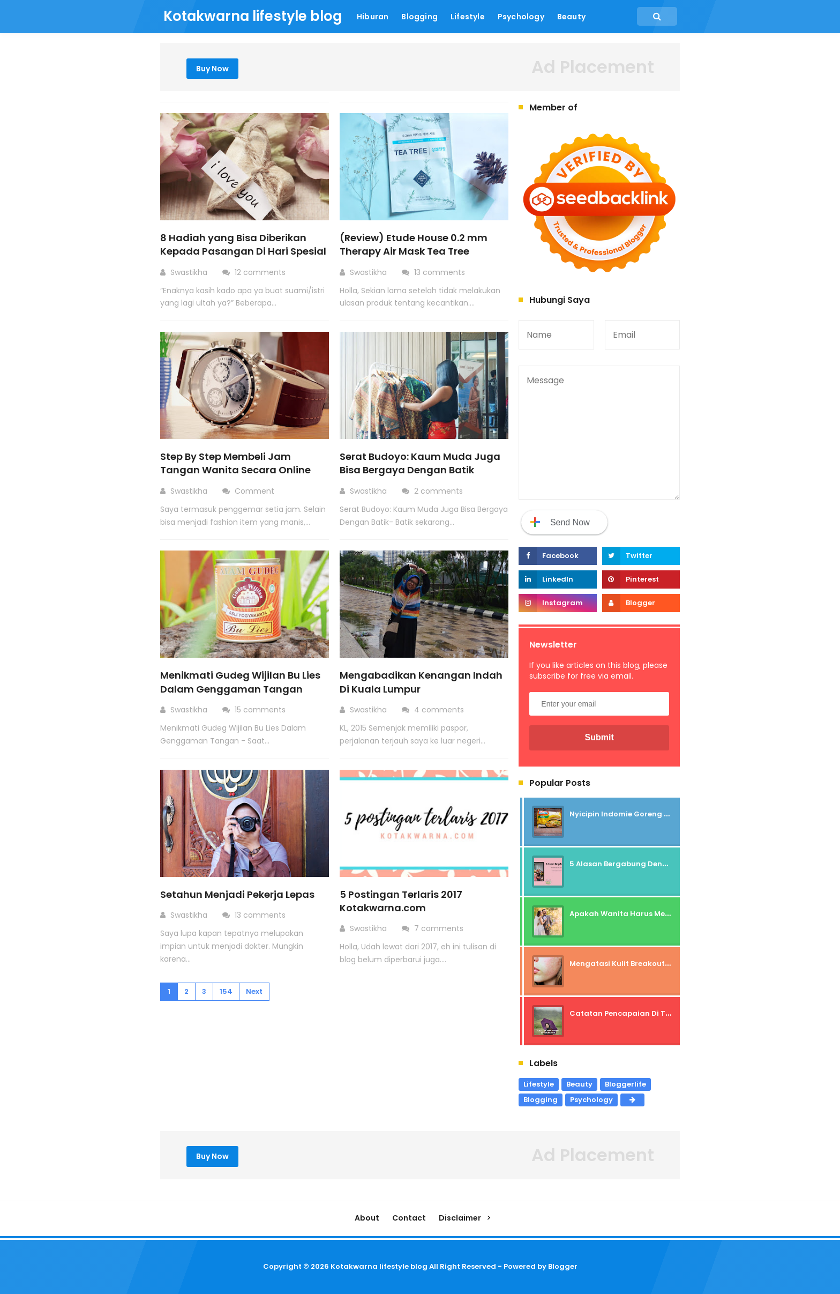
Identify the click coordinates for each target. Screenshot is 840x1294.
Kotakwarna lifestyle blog (379, 1266)
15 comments (261, 709)
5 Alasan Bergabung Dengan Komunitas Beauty (658, 864)
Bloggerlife (625, 1084)
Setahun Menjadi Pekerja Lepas (237, 894)
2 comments (439, 491)
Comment (255, 491)
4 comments (440, 709)
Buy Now (212, 68)
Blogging (540, 1100)
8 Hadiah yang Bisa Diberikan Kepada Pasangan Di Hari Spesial (243, 244)
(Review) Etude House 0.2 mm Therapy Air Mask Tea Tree (414, 244)
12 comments (261, 272)
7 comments (440, 928)
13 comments (440, 272)
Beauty (579, 1084)
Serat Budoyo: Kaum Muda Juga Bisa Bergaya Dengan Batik (420, 463)
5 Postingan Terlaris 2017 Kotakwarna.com (401, 901)
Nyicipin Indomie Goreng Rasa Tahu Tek (644, 814)
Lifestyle (538, 1084)
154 (226, 991)
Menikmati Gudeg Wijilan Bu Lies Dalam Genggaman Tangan (240, 681)
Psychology (591, 1100)
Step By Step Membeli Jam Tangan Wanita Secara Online (235, 463)
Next (254, 991)
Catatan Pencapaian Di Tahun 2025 (637, 1013)
